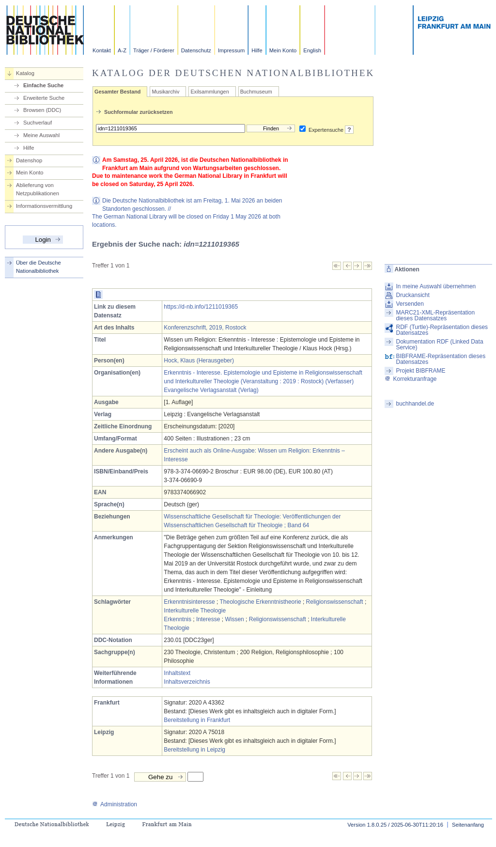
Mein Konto (283, 50)
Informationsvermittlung (44, 206)
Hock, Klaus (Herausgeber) (199, 360)
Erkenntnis (177, 619)
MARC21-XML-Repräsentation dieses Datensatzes (435, 315)
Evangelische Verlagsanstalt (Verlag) (211, 390)
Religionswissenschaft (334, 601)
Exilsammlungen (209, 91)
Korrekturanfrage (410, 379)
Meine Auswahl (41, 135)
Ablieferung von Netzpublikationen (37, 189)
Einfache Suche (43, 85)
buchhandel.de (415, 403)
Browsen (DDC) (42, 110)
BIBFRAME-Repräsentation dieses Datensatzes (440, 359)
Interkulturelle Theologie (195, 610)
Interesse (208, 619)
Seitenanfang (468, 825)
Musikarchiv (165, 91)
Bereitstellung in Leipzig (194, 749)
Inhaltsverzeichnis (187, 681)
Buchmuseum (256, 91)
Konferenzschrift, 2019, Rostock (205, 327)
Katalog (25, 73)
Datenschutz (196, 50)
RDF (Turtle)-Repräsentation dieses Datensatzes (442, 330)
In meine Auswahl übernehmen (436, 286)
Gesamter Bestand (117, 91)
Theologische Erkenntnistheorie (260, 601)
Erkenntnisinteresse (189, 601)
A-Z (122, 50)
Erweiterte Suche (43, 98)
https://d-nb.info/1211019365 (201, 306)
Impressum (231, 50)
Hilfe (256, 50)
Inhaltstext (177, 673)
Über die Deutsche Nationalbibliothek (38, 267)
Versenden (409, 303)
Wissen (234, 619)
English (312, 50)
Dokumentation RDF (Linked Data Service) (439, 344)
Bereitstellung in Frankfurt (197, 720)
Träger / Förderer (153, 50)
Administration (114, 804)
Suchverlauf (37, 122)
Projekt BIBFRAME (420, 370)
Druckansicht (412, 295)
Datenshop (29, 160)
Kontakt (102, 50)
